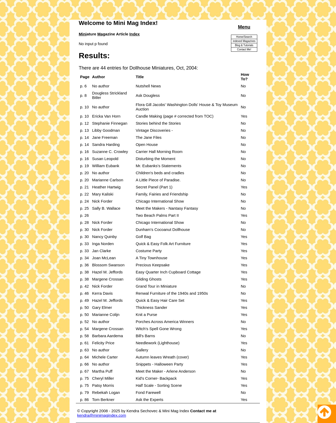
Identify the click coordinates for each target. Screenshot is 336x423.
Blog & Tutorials (244, 45)
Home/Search (244, 36)
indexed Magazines (244, 41)
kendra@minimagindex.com (101, 415)
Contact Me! (244, 49)
